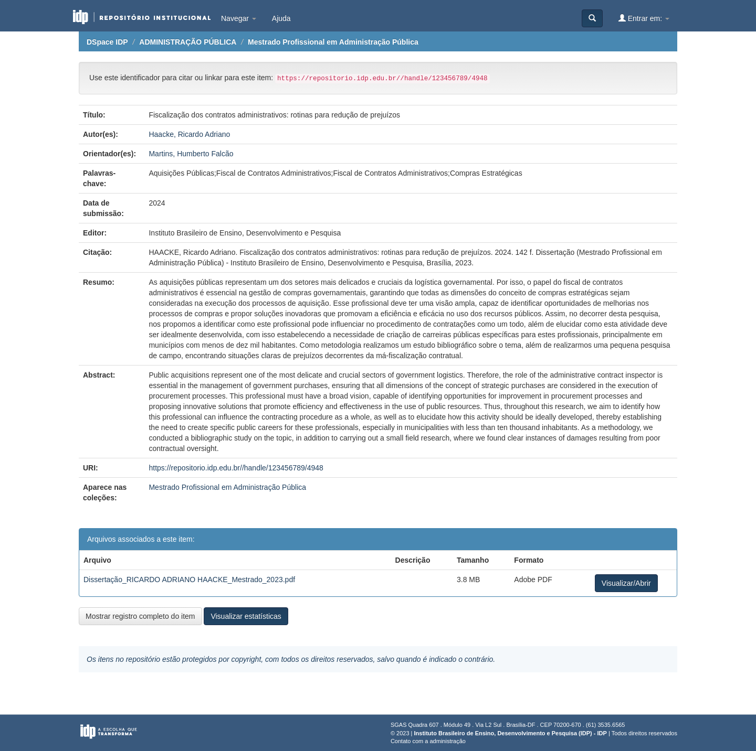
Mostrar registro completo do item (140, 616)
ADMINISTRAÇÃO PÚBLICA (187, 42)
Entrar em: (643, 18)
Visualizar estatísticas (246, 616)
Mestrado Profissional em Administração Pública (333, 42)
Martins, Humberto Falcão (191, 153)
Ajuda (281, 18)
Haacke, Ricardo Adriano (189, 134)
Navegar (238, 18)
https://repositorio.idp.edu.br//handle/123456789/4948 (236, 468)
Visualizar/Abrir (626, 583)
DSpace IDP (107, 42)
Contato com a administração (428, 741)
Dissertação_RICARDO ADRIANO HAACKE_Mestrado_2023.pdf (189, 579)
